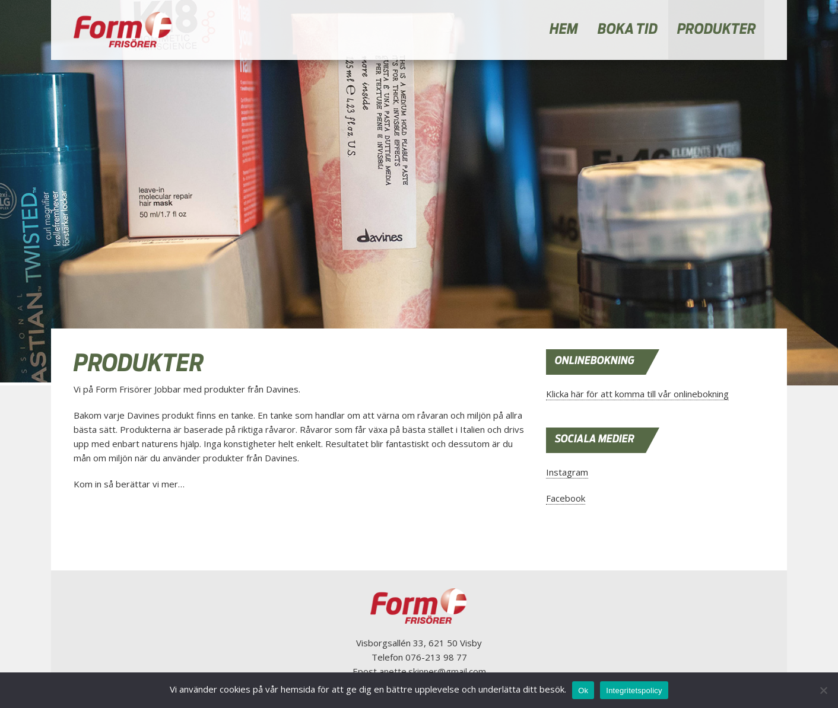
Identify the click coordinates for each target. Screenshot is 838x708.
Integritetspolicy (634, 690)
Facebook (565, 498)
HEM (564, 30)
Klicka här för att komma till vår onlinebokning (637, 394)
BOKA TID (628, 30)
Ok (583, 690)
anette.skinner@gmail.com (432, 671)
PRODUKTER (716, 30)
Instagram (567, 472)
